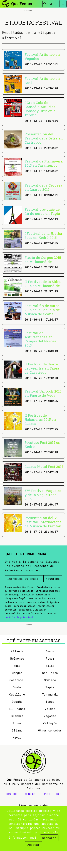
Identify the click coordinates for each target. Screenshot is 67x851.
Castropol (17, 680)
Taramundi (50, 694)
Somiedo (50, 680)
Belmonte (17, 658)
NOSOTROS (12, 794)
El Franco (17, 709)
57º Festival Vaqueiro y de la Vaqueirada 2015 (42, 494)
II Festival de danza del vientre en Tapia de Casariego (41, 368)
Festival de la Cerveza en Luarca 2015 (43, 187)
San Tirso (50, 673)
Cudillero (17, 694)
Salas (50, 666)
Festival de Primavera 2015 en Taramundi (43, 163)
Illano (17, 730)
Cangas (17, 673)
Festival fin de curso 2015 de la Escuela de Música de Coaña (42, 309)
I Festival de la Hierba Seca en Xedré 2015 (43, 235)
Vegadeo (50, 716)
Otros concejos (50, 730)
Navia (17, 737)
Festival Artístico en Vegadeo (42, 56)
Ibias (17, 723)
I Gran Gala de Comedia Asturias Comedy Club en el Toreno (40, 108)
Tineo (50, 701)
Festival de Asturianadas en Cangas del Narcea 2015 (40, 339)
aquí (32, 837)
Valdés (50, 709)
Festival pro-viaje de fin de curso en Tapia (42, 211)
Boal (17, 666)
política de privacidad (19, 617)
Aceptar (33, 845)
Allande (17, 651)
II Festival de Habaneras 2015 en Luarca (40, 419)
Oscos (50, 651)
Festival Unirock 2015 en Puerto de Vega (42, 393)
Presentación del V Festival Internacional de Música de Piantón (43, 521)
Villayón (50, 723)
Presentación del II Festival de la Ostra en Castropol (43, 138)
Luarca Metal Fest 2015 (43, 466)
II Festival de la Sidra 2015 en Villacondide (42, 283)
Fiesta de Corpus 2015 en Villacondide (42, 259)
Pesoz (50, 658)
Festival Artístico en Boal (42, 80)
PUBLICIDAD (52, 794)
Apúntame (53, 579)
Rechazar (49, 838)
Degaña (17, 701)
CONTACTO (31, 794)
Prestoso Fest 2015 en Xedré (42, 444)
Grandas (17, 716)
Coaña (17, 687)
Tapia (49, 687)
